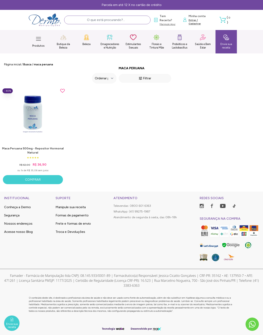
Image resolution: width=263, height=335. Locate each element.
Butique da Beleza (63, 41)
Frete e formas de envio (73, 223)
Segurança (12, 215)
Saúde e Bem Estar (203, 41)
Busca (27, 64)
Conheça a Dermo (17, 207)
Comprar (33, 179)
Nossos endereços (18, 223)
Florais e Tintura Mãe (156, 41)
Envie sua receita (226, 41)
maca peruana (43, 64)
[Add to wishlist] (62, 90)
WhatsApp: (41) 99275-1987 (132, 211)
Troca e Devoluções (70, 232)
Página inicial (12, 64)
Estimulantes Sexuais (133, 41)
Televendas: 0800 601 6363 (132, 206)
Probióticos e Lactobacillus (179, 41)
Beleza (86, 40)
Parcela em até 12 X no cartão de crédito (132, 5)
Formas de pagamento (72, 215)
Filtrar (145, 78)
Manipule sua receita (71, 207)
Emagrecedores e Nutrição (110, 41)
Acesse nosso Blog (18, 232)
